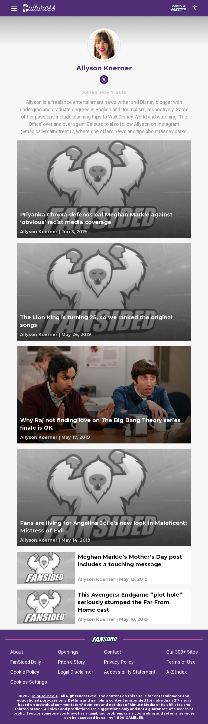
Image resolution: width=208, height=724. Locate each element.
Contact (112, 652)
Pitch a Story (71, 662)
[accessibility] (194, 8)
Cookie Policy (24, 672)
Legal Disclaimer (75, 672)
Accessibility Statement (129, 672)
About (16, 652)
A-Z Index (176, 672)
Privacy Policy (119, 662)
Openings (68, 652)
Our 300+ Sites (182, 652)
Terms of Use (181, 662)
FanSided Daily (25, 662)
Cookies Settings (28, 682)
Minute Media (45, 696)
